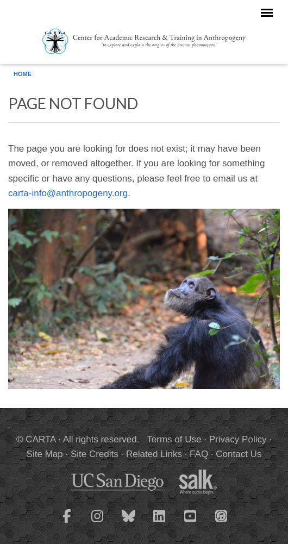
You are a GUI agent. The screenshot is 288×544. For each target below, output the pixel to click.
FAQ (199, 454)
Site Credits (94, 454)
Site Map (45, 454)
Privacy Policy (238, 439)
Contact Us (238, 454)
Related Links (154, 454)
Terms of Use (174, 439)
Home (23, 74)
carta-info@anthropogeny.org (68, 193)
